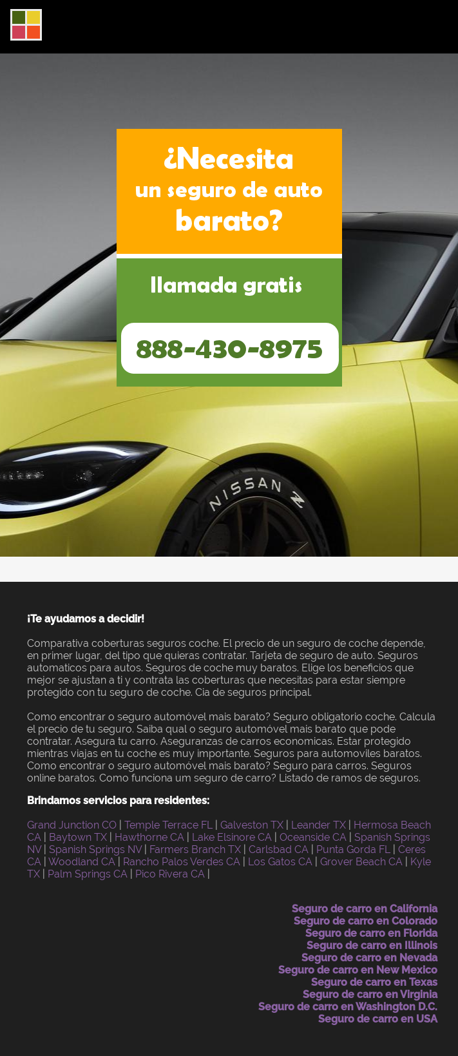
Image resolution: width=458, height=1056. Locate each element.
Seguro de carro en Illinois (372, 945)
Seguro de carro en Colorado (365, 921)
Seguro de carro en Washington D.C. (347, 1007)
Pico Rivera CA (170, 874)
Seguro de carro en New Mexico (357, 970)
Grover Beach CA (361, 862)
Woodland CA (81, 862)
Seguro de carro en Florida (371, 933)
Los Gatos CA (280, 862)
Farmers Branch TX (195, 849)
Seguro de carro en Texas (374, 982)
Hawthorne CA (149, 837)
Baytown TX (78, 837)
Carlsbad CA (279, 849)
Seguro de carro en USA (377, 1019)
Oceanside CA (313, 837)
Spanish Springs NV (95, 849)
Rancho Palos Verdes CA (181, 862)
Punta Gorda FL (353, 849)
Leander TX (318, 825)
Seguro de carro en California (364, 909)
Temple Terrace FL (168, 825)
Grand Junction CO (72, 825)
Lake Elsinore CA (232, 837)
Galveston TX (251, 825)
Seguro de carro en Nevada (369, 958)
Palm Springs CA (88, 874)
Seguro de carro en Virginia (370, 994)
